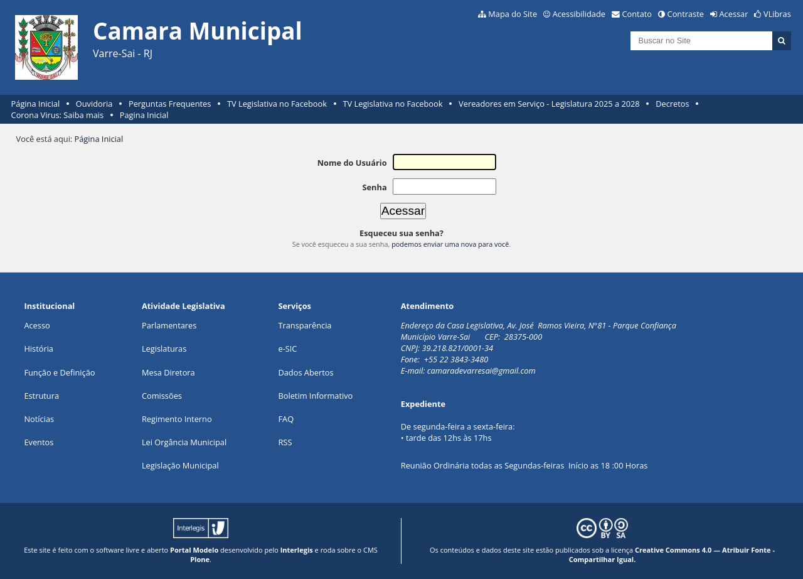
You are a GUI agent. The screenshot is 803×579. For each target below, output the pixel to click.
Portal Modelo (194, 550)
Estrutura (41, 395)
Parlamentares (169, 325)
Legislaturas (164, 348)
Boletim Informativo (315, 395)
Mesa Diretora (168, 372)
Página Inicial (35, 103)
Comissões (162, 395)
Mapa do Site (512, 13)
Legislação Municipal (180, 465)
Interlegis (296, 550)
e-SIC (287, 348)
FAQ (286, 419)
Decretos (672, 103)
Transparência (304, 325)
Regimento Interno (177, 419)
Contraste (685, 13)
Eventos (38, 442)
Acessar (734, 13)
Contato (637, 13)
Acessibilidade (579, 13)
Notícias (39, 419)
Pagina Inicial (144, 115)
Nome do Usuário (352, 162)
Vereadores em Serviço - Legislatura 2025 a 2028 (549, 103)
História (38, 348)
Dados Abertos (305, 372)
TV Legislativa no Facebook (277, 103)
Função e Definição (59, 372)
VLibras (777, 13)
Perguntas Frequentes (170, 103)
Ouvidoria (94, 103)
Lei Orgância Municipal (184, 442)
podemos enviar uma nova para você (450, 244)
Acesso (37, 325)
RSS (285, 442)
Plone (200, 559)
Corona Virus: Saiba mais (57, 115)
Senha (374, 187)
